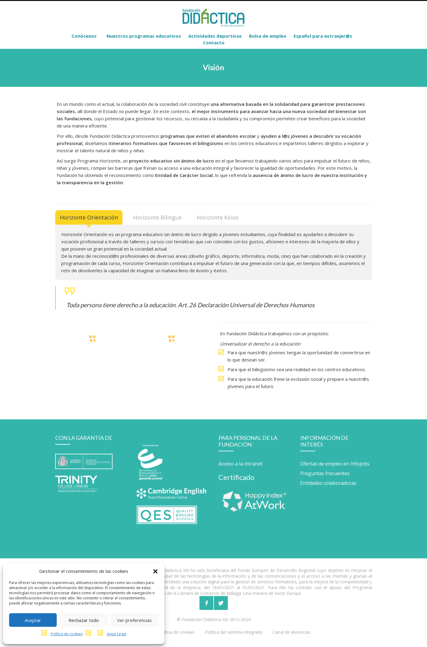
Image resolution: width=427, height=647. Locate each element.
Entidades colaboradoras (328, 483)
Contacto (214, 42)
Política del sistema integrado (234, 632)
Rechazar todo (84, 620)
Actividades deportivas (215, 36)
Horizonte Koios (217, 217)
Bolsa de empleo (267, 36)
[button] (155, 571)
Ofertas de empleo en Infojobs (334, 463)
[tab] (89, 217)
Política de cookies (67, 633)
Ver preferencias (134, 620)
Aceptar (33, 620)
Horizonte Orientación (89, 217)
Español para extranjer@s (323, 36)
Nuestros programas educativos (144, 36)
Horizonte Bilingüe (157, 217)
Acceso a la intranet (240, 463)
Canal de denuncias (292, 632)
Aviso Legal (116, 633)
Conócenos (84, 36)
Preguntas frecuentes (325, 473)
